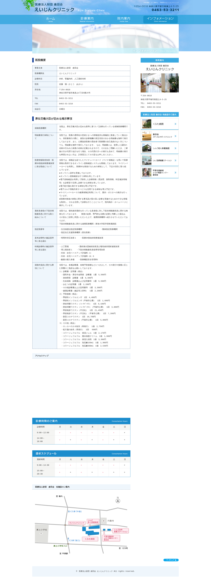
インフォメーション (160, 19)
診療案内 (87, 19)
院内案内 (124, 19)
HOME (50, 19)
